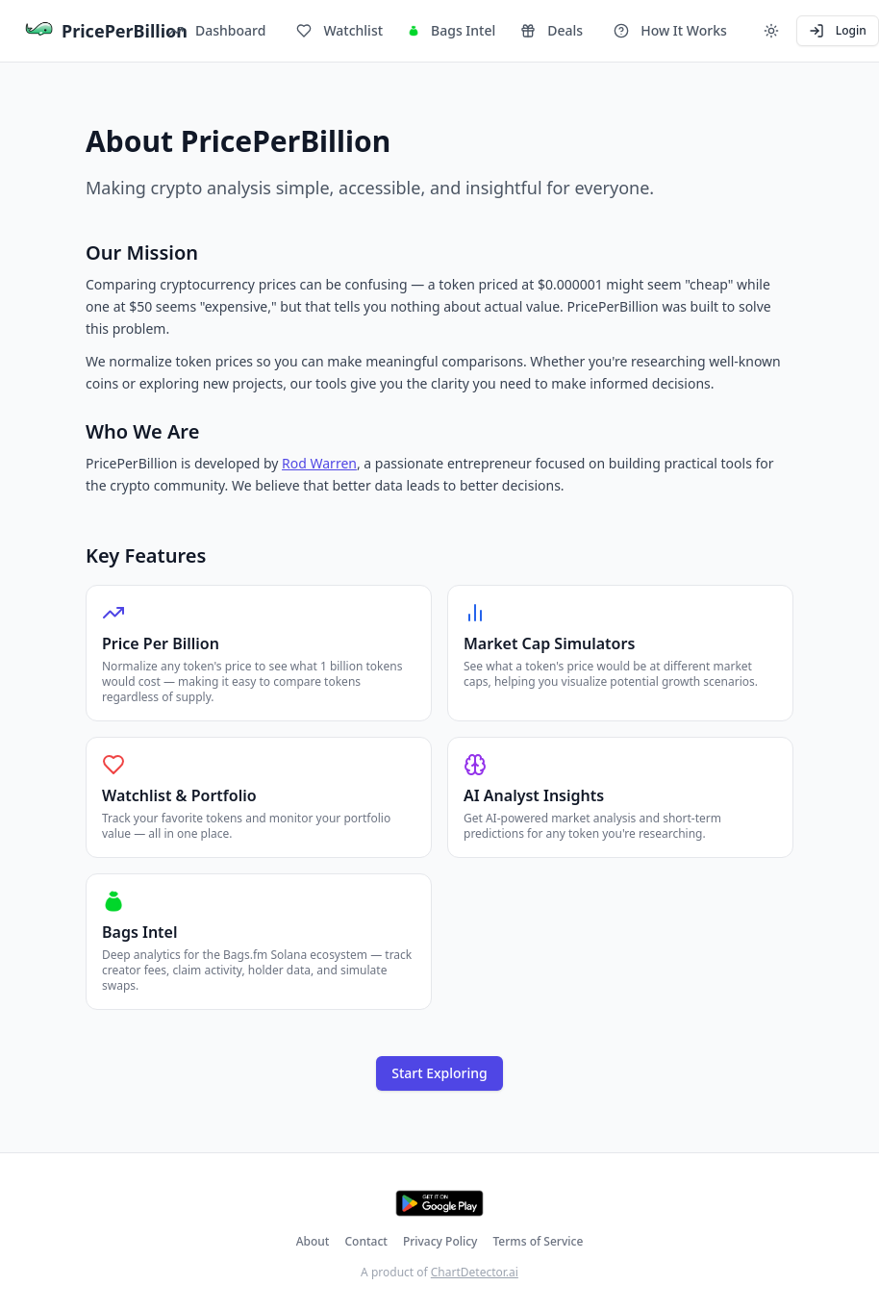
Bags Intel (451, 30)
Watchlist (339, 30)
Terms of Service (537, 1241)
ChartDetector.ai (474, 1272)
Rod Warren (319, 463)
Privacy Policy (440, 1241)
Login (837, 30)
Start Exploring (439, 1073)
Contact (365, 1241)
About (313, 1241)
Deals (551, 30)
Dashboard (216, 30)
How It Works (670, 30)
